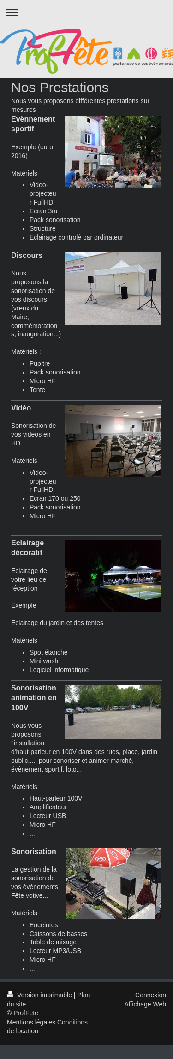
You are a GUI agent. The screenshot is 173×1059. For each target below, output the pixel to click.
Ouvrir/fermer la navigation (86, 12)
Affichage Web (145, 1004)
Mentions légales (31, 1022)
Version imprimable (40, 995)
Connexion (150, 995)
